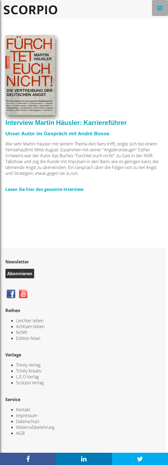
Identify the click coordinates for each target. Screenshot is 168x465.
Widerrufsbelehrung (35, 427)
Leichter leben (30, 321)
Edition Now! (28, 338)
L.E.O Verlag (27, 377)
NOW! (21, 332)
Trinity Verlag (28, 365)
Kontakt (23, 410)
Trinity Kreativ (28, 371)
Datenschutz (27, 421)
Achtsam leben (30, 326)
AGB (20, 433)
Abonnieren (19, 273)
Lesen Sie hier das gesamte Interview (44, 189)
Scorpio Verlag (30, 383)
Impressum (26, 415)
